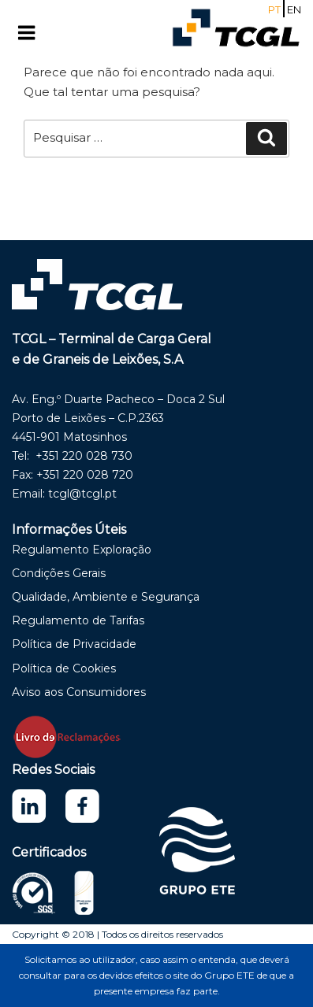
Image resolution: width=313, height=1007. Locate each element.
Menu (43, 33)
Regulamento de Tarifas (78, 620)
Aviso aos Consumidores (79, 692)
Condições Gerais (59, 573)
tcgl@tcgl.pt (82, 494)
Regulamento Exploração (81, 549)
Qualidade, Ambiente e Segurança (105, 597)
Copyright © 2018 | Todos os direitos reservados (117, 934)
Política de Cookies (64, 668)
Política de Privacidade (74, 644)
